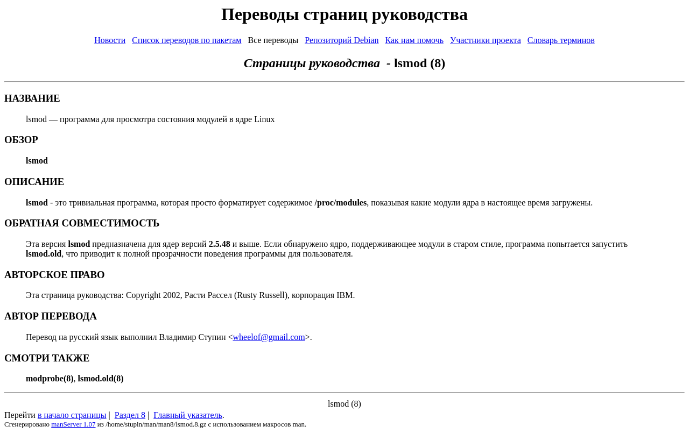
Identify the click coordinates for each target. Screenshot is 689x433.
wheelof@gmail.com (269, 337)
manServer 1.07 (73, 424)
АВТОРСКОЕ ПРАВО (54, 274)
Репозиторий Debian (341, 40)
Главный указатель (187, 415)
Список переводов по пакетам (186, 40)
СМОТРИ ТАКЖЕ (46, 358)
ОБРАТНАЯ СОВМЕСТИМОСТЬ (81, 223)
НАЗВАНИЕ (32, 98)
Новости (109, 40)
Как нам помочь (414, 40)
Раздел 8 (130, 415)
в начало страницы (72, 415)
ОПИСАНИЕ (34, 181)
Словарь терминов (561, 40)
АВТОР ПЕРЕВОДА (50, 316)
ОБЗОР (21, 139)
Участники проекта (485, 40)
